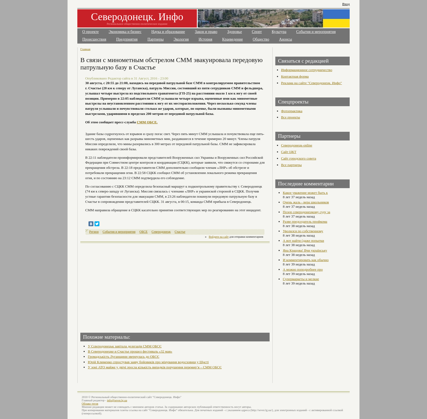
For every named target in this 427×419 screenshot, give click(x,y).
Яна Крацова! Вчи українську (305, 250)
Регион (94, 232)
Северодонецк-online (296, 145)
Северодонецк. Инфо (137, 16)
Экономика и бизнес (125, 32)
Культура (279, 32)
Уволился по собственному (303, 231)
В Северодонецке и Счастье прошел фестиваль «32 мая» (130, 351)
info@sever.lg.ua (117, 400)
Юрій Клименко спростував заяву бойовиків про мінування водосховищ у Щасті (148, 362)
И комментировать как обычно (305, 260)
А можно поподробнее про (303, 269)
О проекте (90, 32)
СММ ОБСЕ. (147, 122)
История (205, 39)
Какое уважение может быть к (305, 193)
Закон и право (206, 32)
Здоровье (234, 32)
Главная (85, 49)
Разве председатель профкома (305, 221)
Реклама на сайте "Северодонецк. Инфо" (311, 83)
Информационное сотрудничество (306, 70)
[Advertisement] (128, 286)
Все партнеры (291, 165)
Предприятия (127, 39)
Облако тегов (90, 403)
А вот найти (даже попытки (303, 240)
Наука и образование (168, 32)
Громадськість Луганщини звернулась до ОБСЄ (123, 356)
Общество (261, 39)
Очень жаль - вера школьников (306, 202)
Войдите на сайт (219, 236)
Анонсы (285, 39)
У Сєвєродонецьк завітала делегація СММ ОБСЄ (124, 346)
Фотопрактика (291, 111)
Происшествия (94, 39)
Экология (181, 39)
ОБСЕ (143, 232)
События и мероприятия (316, 32)
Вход (346, 4)
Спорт (257, 32)
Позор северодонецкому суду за (306, 212)
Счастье (180, 232)
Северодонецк (161, 232)
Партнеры (156, 39)
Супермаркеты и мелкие (301, 279)
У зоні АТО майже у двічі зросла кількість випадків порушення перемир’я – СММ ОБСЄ (155, 367)
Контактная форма (295, 76)
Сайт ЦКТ (288, 152)
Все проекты (290, 117)
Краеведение (232, 39)
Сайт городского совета (298, 158)
